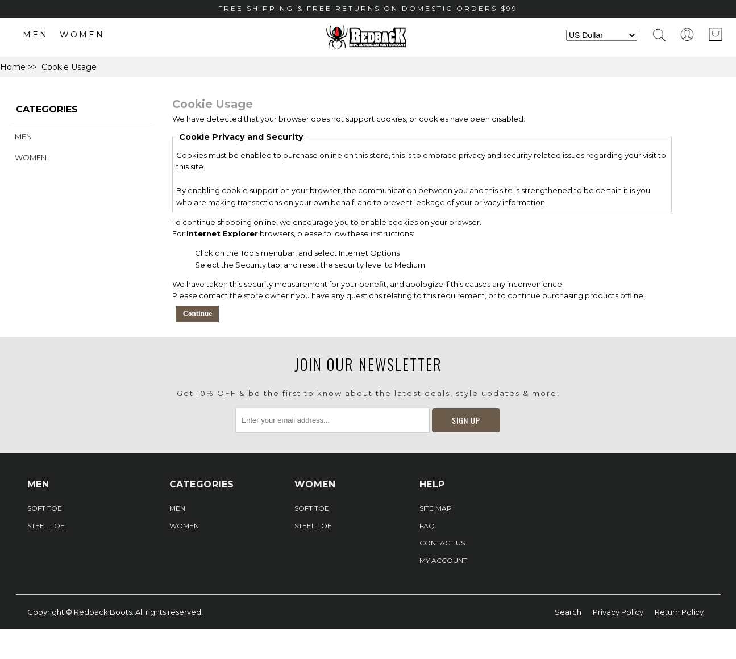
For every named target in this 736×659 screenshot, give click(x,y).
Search (568, 611)
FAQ (427, 526)
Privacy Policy (618, 611)
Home (13, 67)
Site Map (435, 508)
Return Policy (679, 611)
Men (35, 35)
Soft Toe (44, 508)
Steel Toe (46, 526)
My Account (443, 560)
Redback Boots (103, 611)
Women (82, 35)
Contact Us (442, 543)
